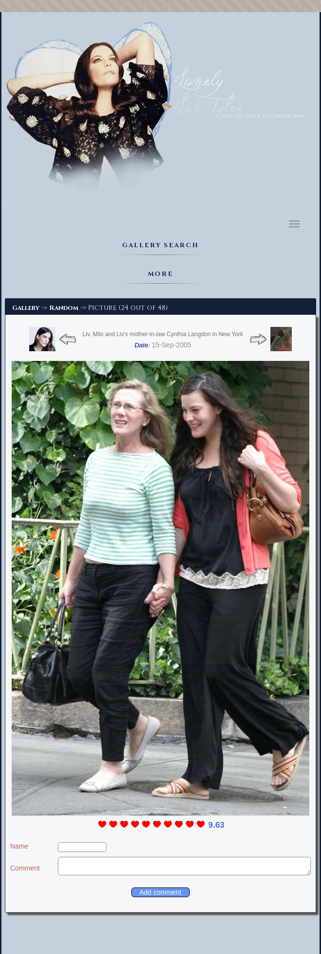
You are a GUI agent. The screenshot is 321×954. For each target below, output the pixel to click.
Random (63, 308)
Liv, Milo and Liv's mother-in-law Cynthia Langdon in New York (163, 334)
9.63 (216, 825)
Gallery (25, 308)
